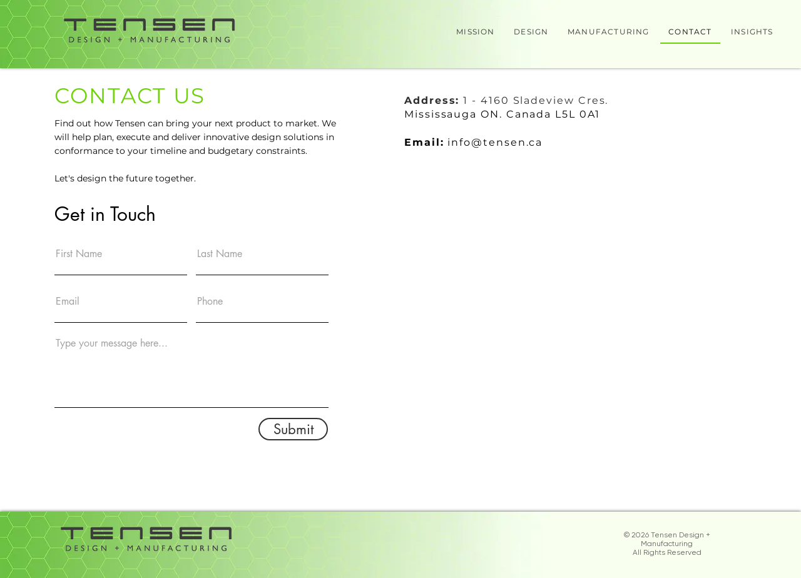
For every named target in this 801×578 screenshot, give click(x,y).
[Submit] (293, 429)
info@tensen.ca (495, 142)
